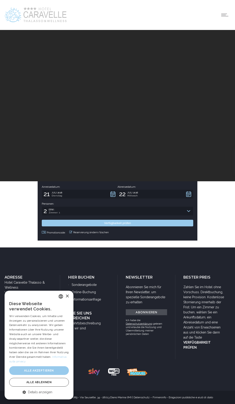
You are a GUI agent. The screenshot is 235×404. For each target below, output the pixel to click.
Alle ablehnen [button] (39, 382)
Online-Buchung (84, 292)
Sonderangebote (84, 285)
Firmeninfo (159, 397)
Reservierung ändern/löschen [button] (89, 232)
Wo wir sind (77, 328)
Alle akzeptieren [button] (39, 370)
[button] (80, 194)
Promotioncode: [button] (54, 232)
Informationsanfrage (86, 299)
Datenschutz (142, 397)
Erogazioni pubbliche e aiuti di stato (191, 397)
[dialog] (39, 345)
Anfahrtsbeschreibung (84, 323)
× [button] (67, 296)
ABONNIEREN (146, 312)
